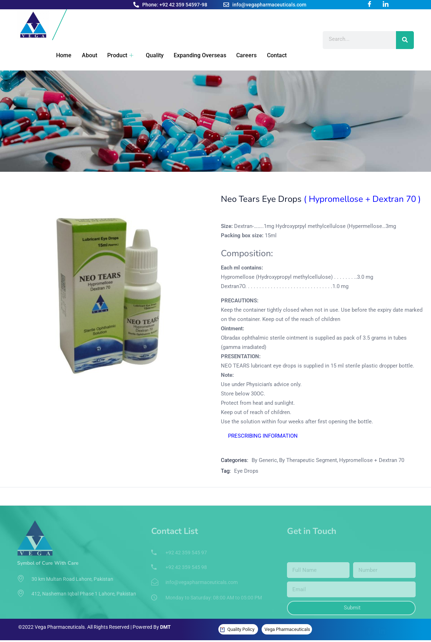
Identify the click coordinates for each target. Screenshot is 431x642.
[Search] (405, 40)
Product (115, 55)
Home (60, 55)
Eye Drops (246, 471)
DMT (165, 627)
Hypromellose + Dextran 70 (371, 460)
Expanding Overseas (193, 55)
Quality (149, 55)
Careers (239, 55)
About (85, 55)
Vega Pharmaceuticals (287, 629)
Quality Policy (240, 629)
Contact (268, 55)
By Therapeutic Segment (308, 460)
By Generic (264, 460)
